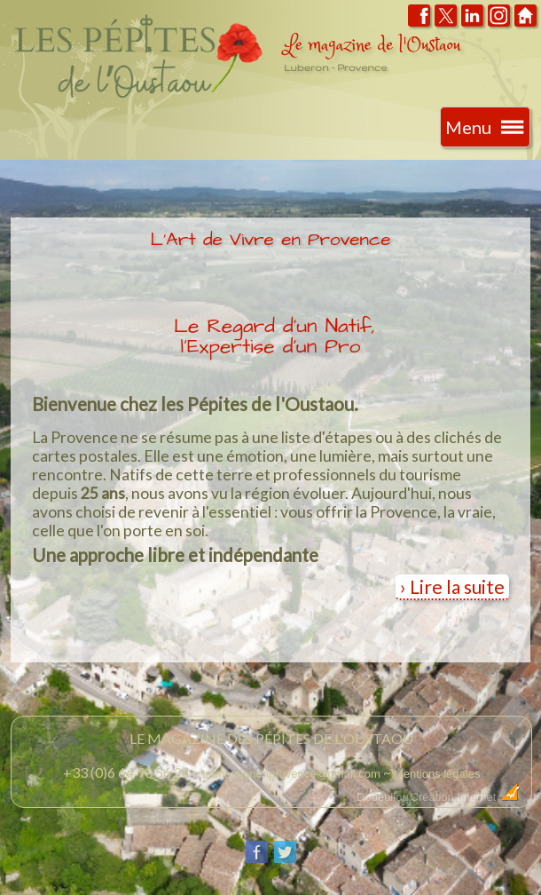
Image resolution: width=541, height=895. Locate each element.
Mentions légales (437, 773)
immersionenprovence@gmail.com (291, 773)
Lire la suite (457, 586)
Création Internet (466, 797)
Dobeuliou (383, 797)
